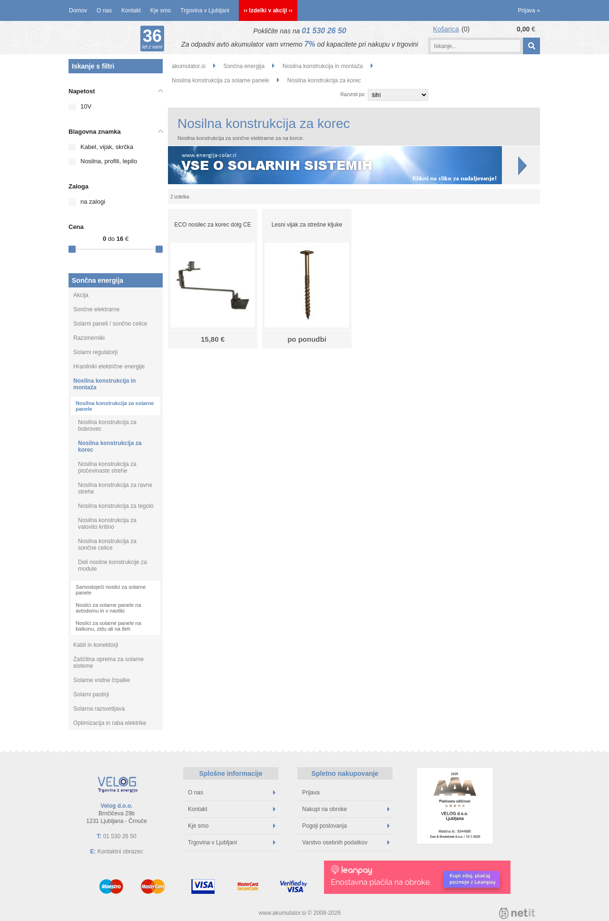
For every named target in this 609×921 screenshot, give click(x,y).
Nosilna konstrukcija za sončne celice (107, 544)
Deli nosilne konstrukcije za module (112, 565)
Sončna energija (97, 280)
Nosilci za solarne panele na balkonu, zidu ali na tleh (108, 626)
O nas (104, 10)
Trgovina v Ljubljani (204, 10)
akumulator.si (189, 66)
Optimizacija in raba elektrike (109, 723)
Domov (78, 10)
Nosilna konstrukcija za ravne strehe (115, 488)
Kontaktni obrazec (120, 851)
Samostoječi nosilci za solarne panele (111, 589)
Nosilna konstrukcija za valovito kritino (107, 523)
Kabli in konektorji (95, 645)
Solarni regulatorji (95, 352)
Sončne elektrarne (96, 309)
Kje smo (160, 10)
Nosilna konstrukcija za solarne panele (115, 406)
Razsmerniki (89, 338)
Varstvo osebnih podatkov (346, 842)
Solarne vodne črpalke (101, 680)
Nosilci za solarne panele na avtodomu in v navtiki (108, 608)
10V (85, 106)
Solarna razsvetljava (99, 708)
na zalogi (92, 201)
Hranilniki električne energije (109, 366)
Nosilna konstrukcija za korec (109, 446)
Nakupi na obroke (346, 809)
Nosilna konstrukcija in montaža (104, 384)
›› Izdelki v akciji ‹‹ (268, 10)
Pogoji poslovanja (346, 825)
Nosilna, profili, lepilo (108, 161)
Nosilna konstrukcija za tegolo (116, 506)
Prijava (529, 10)
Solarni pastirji (91, 694)
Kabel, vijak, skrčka (106, 146)
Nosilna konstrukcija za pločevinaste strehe (107, 467)
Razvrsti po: (353, 94)
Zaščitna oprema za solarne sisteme (108, 662)
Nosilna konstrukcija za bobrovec (107, 425)
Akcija (80, 295)
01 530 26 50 (324, 31)
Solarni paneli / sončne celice (110, 323)
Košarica (446, 29)
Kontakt (131, 10)
